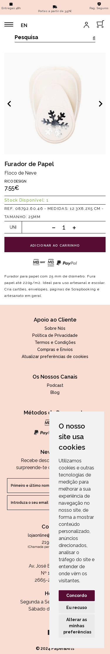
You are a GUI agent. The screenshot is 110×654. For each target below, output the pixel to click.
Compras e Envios (55, 349)
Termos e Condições (55, 342)
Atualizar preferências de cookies (55, 356)
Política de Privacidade (55, 335)
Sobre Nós (55, 328)
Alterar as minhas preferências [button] (77, 625)
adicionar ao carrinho (55, 245)
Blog (55, 392)
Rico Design (15, 181)
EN (24, 25)
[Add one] (74, 227)
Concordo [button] (76, 595)
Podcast (55, 385)
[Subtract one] (53, 227)
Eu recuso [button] (76, 607)
